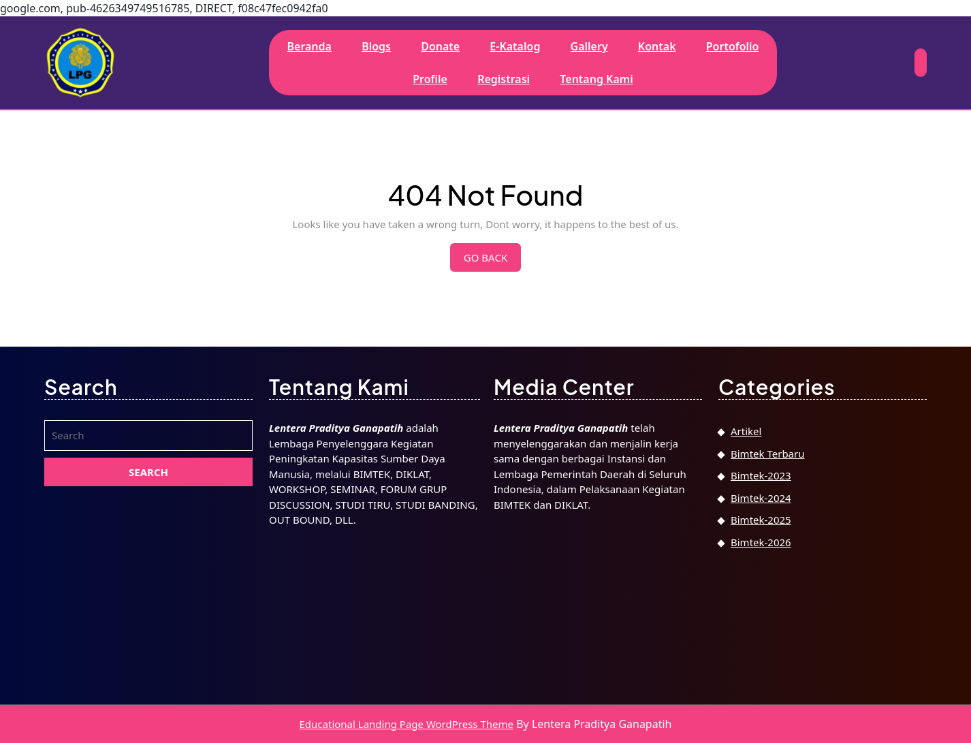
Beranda (309, 46)
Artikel (746, 431)
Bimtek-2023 (761, 475)
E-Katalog (515, 46)
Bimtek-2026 (761, 542)
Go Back (492, 260)
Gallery (589, 46)
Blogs (376, 46)
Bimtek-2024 (761, 498)
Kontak (657, 46)
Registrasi (503, 79)
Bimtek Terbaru (767, 453)
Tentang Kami (596, 79)
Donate (440, 46)
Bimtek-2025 (761, 519)
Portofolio (732, 46)
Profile (430, 79)
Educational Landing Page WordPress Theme (406, 724)
